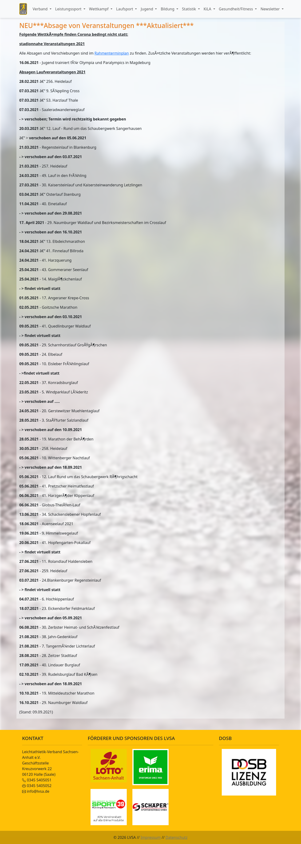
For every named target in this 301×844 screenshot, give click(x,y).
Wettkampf (99, 9)
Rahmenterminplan (112, 53)
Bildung (168, 9)
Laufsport (125, 9)
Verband (41, 9)
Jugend (147, 9)
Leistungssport (69, 9)
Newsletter (271, 9)
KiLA (208, 9)
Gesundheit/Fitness (236, 9)
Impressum (151, 837)
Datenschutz (177, 837)
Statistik (189, 9)
